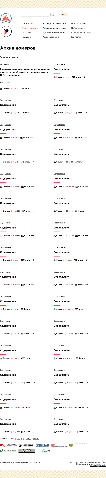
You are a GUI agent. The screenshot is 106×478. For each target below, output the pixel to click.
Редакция (26, 37)
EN (63, 14)
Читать (29, 88)
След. (28, 439)
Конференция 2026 (81, 32)
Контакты (76, 37)
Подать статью (78, 24)
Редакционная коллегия (54, 24)
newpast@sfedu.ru (98, 466)
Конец (36, 439)
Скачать (6, 88)
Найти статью (78, 28)
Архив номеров (30, 28)
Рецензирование (50, 37)
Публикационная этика (53, 32)
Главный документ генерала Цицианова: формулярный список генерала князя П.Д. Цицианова (25, 72)
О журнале (27, 24)
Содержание (59, 64)
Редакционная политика (54, 28)
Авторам (26, 32)
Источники (4, 64)
